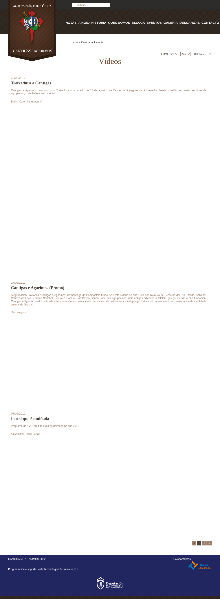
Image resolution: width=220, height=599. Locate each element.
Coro (22, 101)
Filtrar (165, 54)
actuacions (17, 433)
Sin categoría (19, 312)
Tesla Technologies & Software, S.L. (58, 569)
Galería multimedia (92, 42)
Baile (14, 101)
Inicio (75, 42)
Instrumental (34, 101)
